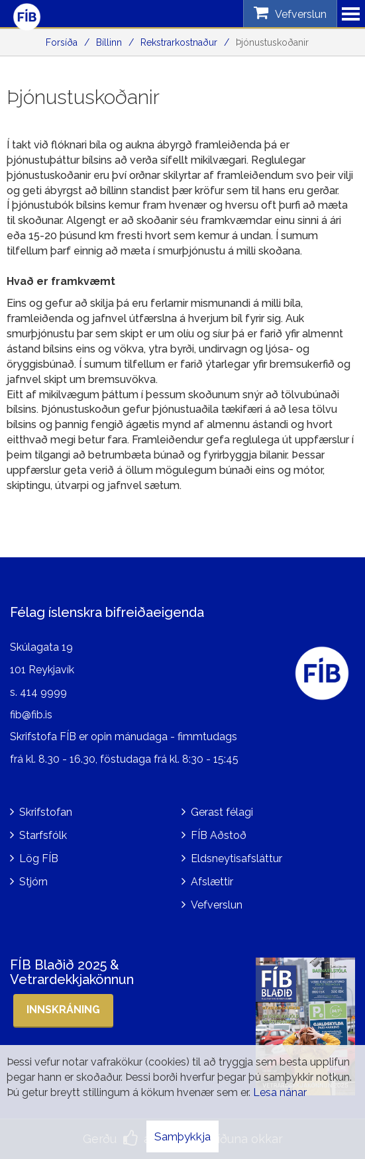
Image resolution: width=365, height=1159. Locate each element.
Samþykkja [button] (182, 1136)
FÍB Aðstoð (218, 835)
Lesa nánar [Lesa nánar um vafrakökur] (280, 1092)
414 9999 (43, 692)
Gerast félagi (222, 812)
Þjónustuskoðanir (272, 42)
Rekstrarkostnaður (178, 42)
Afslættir (212, 881)
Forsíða (62, 42)
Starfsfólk (43, 835)
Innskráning (63, 1009)
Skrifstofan (45, 812)
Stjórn (33, 881)
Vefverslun (216, 905)
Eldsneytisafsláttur (236, 858)
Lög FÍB (38, 858)
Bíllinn (109, 42)
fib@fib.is (31, 714)
